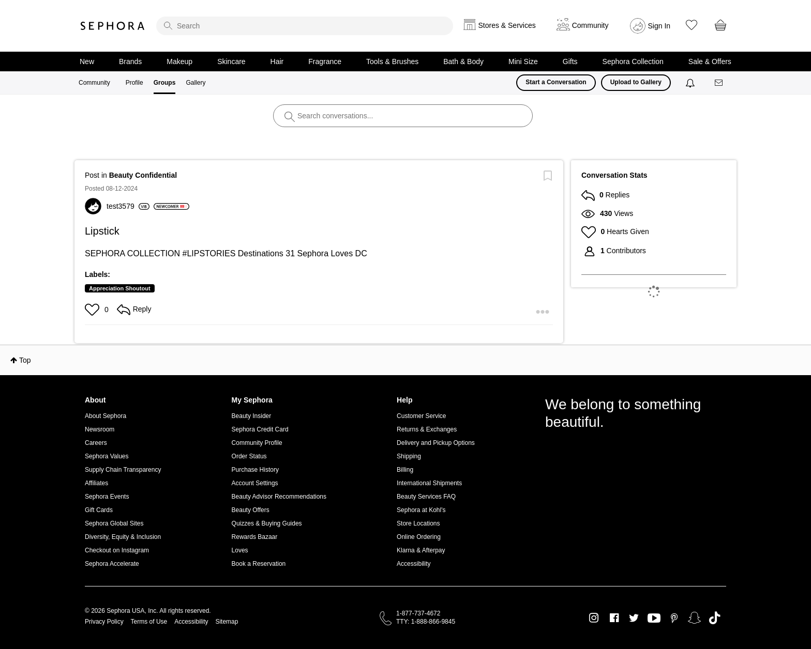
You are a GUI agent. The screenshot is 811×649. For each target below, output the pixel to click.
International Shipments (429, 483)
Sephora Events (107, 496)
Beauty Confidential (143, 175)
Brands (130, 61)
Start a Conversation (555, 82)
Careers (96, 442)
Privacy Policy (104, 621)
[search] (304, 26)
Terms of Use (149, 621)
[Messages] (719, 83)
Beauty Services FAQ (426, 496)
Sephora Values (107, 456)
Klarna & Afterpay (421, 550)
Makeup (179, 61)
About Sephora (105, 416)
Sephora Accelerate (112, 563)
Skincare (231, 61)
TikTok (714, 618)
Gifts (570, 61)
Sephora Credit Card (260, 429)
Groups (165, 82)
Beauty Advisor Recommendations (279, 496)
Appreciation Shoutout (120, 288)
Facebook (614, 618)
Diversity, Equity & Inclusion (123, 536)
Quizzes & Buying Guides (267, 523)
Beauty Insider (252, 416)
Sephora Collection (633, 61)
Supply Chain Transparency (123, 469)
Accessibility (413, 563)
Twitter (633, 618)
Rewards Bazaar (255, 536)
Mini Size (523, 61)
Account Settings (255, 483)
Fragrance (324, 61)
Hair (277, 61)
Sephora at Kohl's (421, 510)
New (87, 61)
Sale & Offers (709, 61)
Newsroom (99, 429)
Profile (134, 82)
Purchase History (255, 469)
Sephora (113, 26)
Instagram (594, 618)
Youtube (654, 618)
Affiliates (96, 483)
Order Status (249, 456)
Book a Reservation (259, 563)
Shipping (409, 456)
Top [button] (25, 360)
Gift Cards (99, 510)
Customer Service (421, 416)
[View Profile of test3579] (128, 206)
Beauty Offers (250, 510)
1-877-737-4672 (418, 613)
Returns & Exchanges (427, 429)
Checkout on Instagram (117, 550)
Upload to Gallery (636, 82)
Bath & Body (463, 61)
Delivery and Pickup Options (436, 442)
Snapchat (694, 618)
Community (94, 82)
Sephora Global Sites (114, 523)
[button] (93, 309)
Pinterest (674, 618)
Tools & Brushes (392, 61)
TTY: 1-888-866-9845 (425, 621)
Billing (405, 469)
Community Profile (257, 442)
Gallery (195, 82)
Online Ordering (419, 536)
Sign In (659, 26)
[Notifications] (691, 82)
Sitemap (226, 621)
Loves (240, 550)
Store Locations (418, 523)
